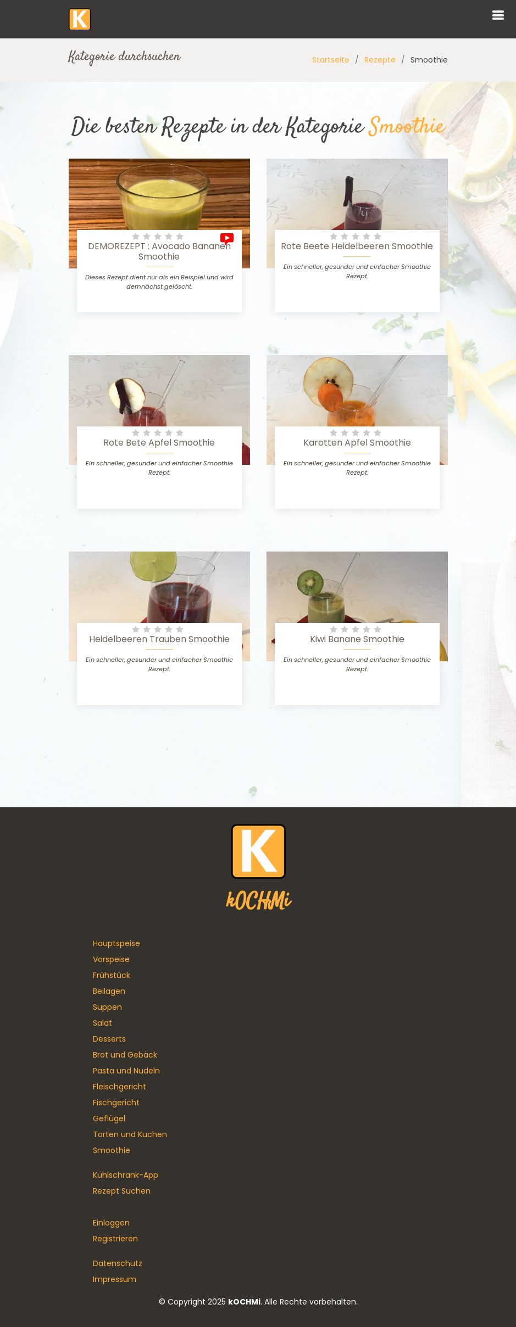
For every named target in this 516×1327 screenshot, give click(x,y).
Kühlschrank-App (125, 1174)
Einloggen (111, 1222)
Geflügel (109, 1118)
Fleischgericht (119, 1086)
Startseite (330, 59)
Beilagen (109, 991)
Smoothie (111, 1150)
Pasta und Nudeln (126, 1070)
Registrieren (115, 1238)
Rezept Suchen (122, 1190)
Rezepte (380, 59)
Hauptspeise (116, 943)
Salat (102, 1022)
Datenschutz (117, 1263)
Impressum (114, 1279)
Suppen (107, 1007)
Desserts (109, 1038)
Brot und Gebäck (125, 1054)
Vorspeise (111, 959)
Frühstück (111, 975)
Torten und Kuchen (130, 1134)
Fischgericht (116, 1102)
